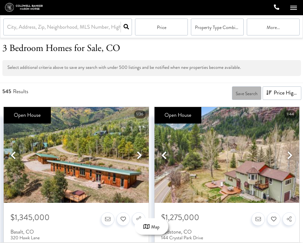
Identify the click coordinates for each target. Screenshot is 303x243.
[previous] (13, 155)
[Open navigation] (293, 8)
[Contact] (107, 219)
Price (161, 27)
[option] (76, 155)
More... (273, 27)
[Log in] (259, 7)
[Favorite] (123, 219)
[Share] (289, 219)
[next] (139, 155)
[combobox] (7, 27)
